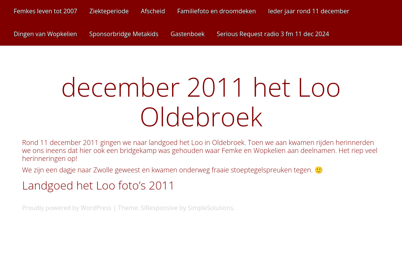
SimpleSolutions (210, 208)
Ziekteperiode (109, 11)
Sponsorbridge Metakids (123, 34)
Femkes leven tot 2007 (45, 11)
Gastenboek (187, 34)
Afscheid (153, 11)
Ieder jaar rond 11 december (308, 11)
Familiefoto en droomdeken (216, 11)
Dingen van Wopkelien (45, 34)
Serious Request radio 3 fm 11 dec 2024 (273, 34)
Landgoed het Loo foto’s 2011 (98, 185)
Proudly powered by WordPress (67, 208)
